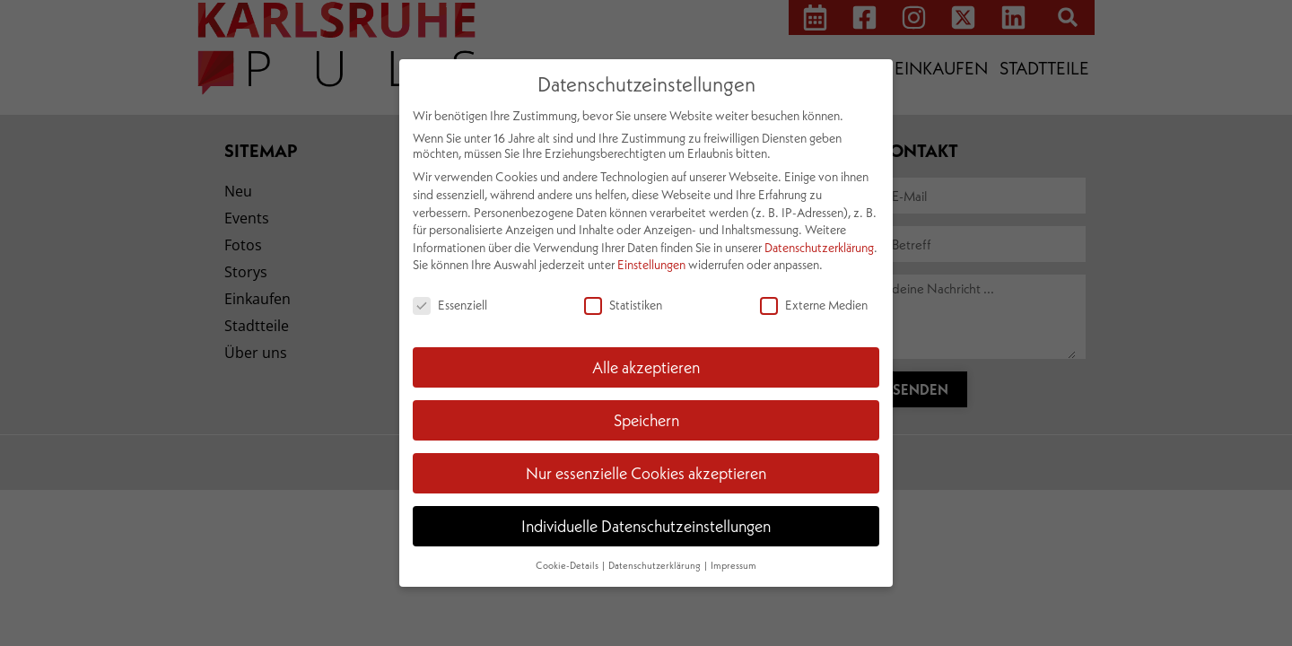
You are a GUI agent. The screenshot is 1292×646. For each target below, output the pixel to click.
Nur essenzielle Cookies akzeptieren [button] (646, 473)
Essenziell (450, 304)
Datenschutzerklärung (819, 247)
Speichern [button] (646, 420)
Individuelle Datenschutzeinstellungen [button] (646, 526)
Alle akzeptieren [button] (646, 367)
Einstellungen (651, 264)
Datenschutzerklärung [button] (655, 565)
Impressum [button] (733, 565)
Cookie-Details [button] (568, 565)
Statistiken (623, 304)
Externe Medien (814, 304)
